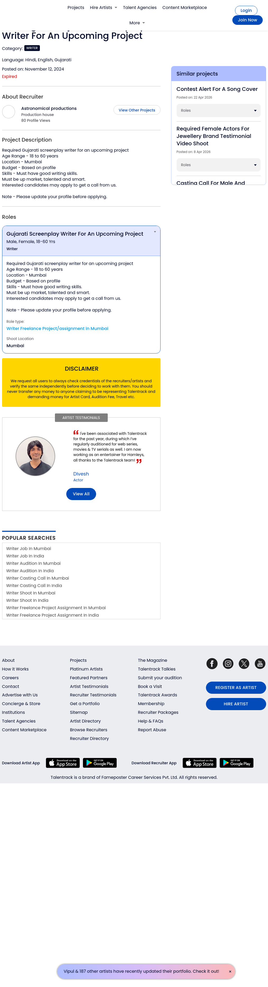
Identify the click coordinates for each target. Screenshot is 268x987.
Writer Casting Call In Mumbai (37, 578)
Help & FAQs (150, 721)
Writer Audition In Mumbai (33, 563)
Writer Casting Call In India (34, 586)
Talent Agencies (140, 7)
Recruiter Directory (89, 738)
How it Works (15, 669)
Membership (151, 704)
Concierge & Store (21, 704)
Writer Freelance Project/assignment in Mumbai (58, 328)
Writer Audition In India (30, 571)
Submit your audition (160, 678)
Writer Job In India (25, 556)
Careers (10, 678)
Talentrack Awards (157, 695)
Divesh (81, 474)
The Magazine (152, 660)
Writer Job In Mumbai (28, 549)
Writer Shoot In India (27, 600)
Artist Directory (85, 721)
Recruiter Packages (158, 712)
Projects (76, 7)
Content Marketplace (184, 7)
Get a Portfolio (85, 704)
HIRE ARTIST (236, 704)
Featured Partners (88, 678)
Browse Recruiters (88, 730)
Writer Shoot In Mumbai (30, 593)
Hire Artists (103, 7)
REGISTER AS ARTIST (236, 688)
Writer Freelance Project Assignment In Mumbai (56, 608)
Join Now (247, 20)
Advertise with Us (20, 695)
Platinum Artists (86, 669)
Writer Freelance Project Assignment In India (52, 615)
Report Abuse (152, 730)
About (8, 660)
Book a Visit (150, 686)
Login (246, 10)
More (137, 23)
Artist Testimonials (89, 686)
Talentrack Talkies (157, 669)
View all (81, 494)
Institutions (13, 712)
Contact (10, 686)
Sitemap (79, 712)
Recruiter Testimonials (93, 695)
